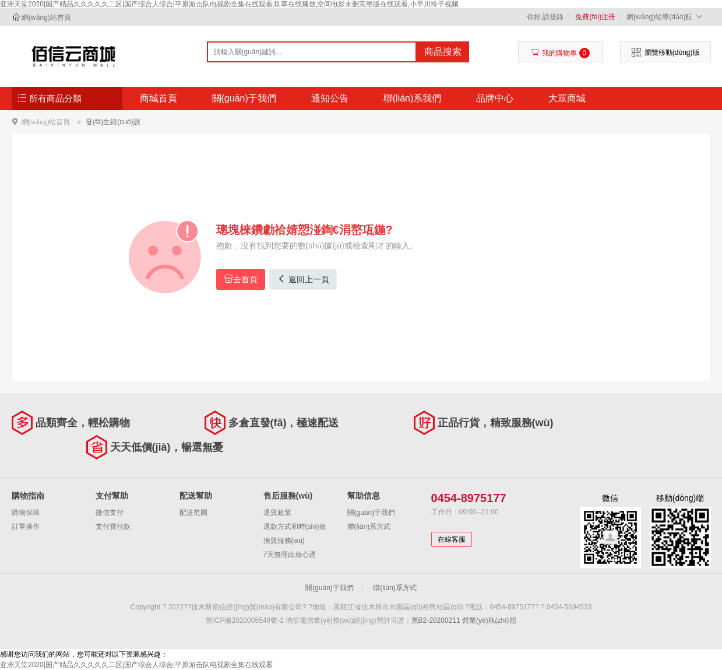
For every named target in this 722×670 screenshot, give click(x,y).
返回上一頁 (303, 279)
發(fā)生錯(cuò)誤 (113, 122)
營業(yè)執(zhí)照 (489, 620)
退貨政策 (277, 512)
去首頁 (241, 279)
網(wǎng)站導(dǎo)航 (665, 17)
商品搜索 (443, 52)
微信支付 (110, 512)
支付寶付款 (113, 526)
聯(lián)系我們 (412, 98)
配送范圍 (193, 512)
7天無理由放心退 (289, 554)
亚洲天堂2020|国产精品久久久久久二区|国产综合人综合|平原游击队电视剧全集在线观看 (136, 665)
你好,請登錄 (545, 17)
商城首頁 (158, 98)
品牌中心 (494, 98)
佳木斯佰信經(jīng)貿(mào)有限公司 (74, 56)
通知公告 (329, 98)
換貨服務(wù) (284, 540)
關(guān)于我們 (244, 98)
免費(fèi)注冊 (595, 17)
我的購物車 (560, 53)
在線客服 (452, 539)
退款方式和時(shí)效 (294, 526)
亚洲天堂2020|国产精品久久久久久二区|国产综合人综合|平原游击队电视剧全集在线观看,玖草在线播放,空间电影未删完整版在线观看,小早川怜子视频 (229, 4)
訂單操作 (26, 526)
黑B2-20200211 (435, 620)
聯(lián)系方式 (369, 526)
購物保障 (26, 512)
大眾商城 (567, 98)
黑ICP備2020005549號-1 (244, 620)
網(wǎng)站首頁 (46, 17)
